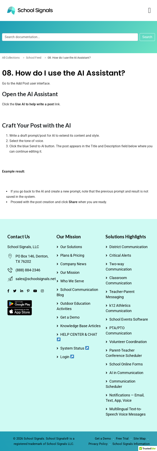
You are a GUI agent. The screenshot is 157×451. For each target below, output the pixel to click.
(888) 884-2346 (28, 270)
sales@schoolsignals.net (36, 279)
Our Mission (70, 272)
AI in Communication (126, 373)
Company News (73, 264)
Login (67, 357)
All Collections (11, 57)
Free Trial (122, 438)
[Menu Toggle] (149, 10)
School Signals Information (131, 444)
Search (147, 37)
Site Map (139, 438)
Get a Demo (70, 317)
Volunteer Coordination (128, 342)
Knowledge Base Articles (80, 326)
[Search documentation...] (70, 37)
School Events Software (128, 319)
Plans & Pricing (72, 255)
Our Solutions (71, 247)
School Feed (33, 57)
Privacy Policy (98, 444)
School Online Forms (126, 364)
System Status (74, 348)
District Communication (128, 247)
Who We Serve (72, 281)
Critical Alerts (120, 255)
